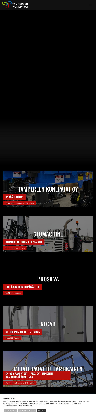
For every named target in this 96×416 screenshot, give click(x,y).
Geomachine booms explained (23, 242)
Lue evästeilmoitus (25, 405)
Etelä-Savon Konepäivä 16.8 (22, 287)
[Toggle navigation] (90, 4)
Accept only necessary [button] (27, 410)
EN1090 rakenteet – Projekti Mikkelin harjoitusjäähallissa (29, 375)
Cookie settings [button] (10, 410)
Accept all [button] (41, 410)
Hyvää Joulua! (14, 197)
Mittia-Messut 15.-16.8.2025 (22, 332)
